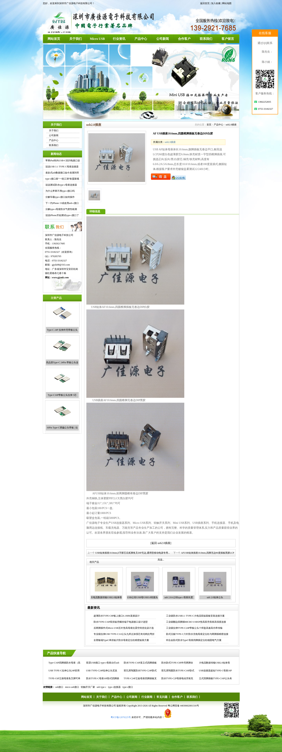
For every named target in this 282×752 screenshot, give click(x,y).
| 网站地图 (226, 3)
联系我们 (206, 38)
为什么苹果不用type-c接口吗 (60, 191)
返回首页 (205, 3)
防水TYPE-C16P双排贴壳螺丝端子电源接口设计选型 (121, 622)
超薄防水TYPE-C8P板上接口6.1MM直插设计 (117, 615)
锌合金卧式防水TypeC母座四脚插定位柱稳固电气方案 (194, 640)
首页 (209, 124)
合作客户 (184, 38)
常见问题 (161, 696)
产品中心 (141, 38)
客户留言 (227, 38)
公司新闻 (162, 38)
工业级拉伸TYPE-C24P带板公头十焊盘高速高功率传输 (194, 628)
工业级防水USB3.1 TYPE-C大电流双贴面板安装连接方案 (195, 615)
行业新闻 (146, 696)
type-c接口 (128, 687)
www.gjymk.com (60, 277)
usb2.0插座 (231, 124)
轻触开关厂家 (88, 687)
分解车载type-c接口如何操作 (60, 197)
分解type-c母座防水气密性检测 (61, 209)
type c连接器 (114, 687)
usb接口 (59, 687)
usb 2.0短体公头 (215, 597)
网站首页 (54, 38)
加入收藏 (216, 3)
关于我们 (75, 38)
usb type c (101, 687)
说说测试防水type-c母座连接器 (61, 184)
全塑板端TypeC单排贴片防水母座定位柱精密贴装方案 (121, 640)
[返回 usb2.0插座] (161, 543)
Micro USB (97, 38)
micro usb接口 (72, 687)
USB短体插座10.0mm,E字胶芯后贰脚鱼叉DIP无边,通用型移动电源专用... (132, 552)
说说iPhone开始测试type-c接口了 (62, 215)
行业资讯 (119, 38)
